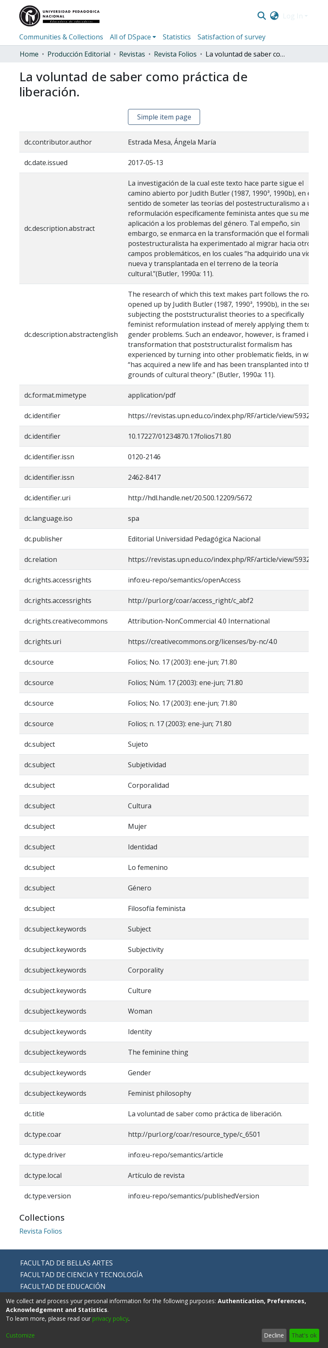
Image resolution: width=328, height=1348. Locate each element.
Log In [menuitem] (293, 16)
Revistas (132, 54)
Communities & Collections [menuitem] (61, 36)
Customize (20, 1335)
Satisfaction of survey (232, 36)
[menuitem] (274, 16)
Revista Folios (175, 54)
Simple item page (164, 117)
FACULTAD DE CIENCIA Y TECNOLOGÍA (81, 1274)
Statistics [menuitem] (177, 36)
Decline (274, 1335)
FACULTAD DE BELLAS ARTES (66, 1263)
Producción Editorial (78, 54)
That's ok (304, 1335)
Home (29, 54)
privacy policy (110, 1318)
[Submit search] (261, 16)
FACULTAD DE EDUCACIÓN (63, 1286)
